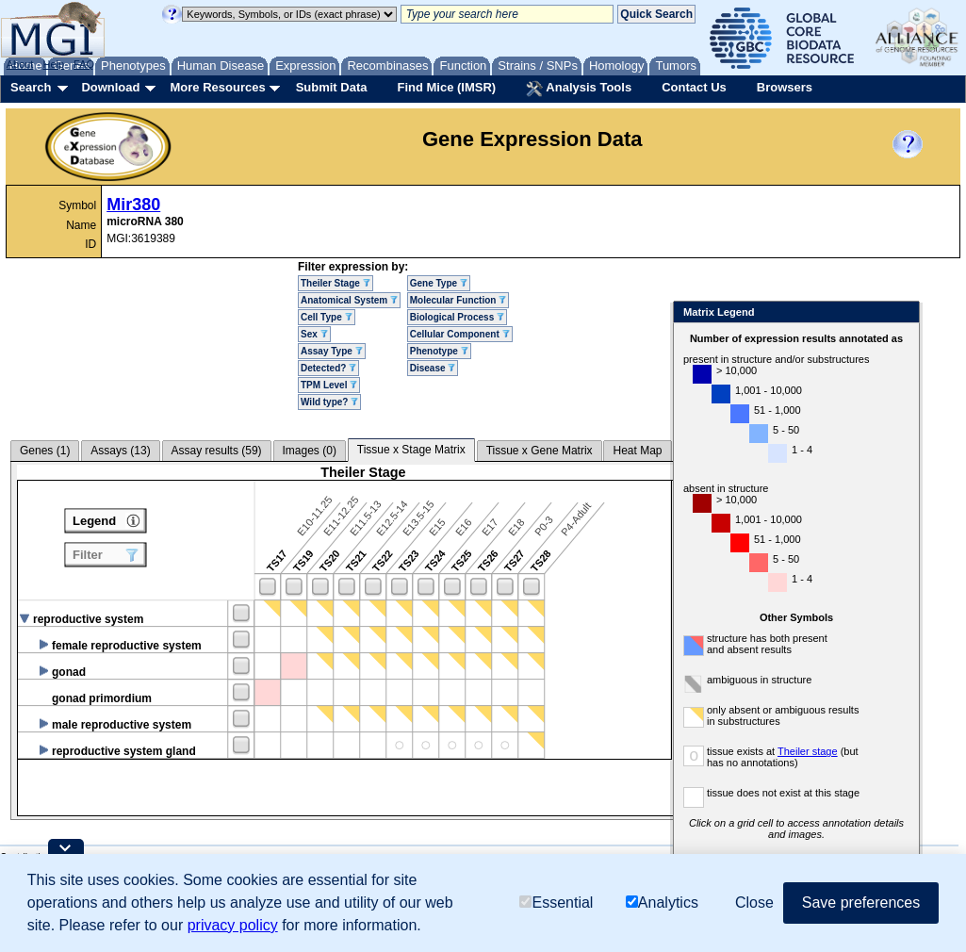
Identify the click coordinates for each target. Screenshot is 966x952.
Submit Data (332, 87)
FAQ (84, 64)
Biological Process (457, 317)
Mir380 (133, 204)
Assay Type (332, 351)
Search (30, 87)
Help (53, 64)
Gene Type (438, 283)
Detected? (328, 368)
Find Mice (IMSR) (446, 87)
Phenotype (439, 351)
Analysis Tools (578, 88)
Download (110, 87)
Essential (556, 903)
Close (901, 313)
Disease (433, 368)
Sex (314, 334)
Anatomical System (349, 300)
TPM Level (329, 385)
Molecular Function (458, 300)
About (20, 64)
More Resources (217, 87)
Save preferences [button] (861, 903)
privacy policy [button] (233, 925)
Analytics (662, 903)
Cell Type (326, 317)
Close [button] (754, 903)
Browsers (784, 87)
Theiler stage (808, 751)
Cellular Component (460, 334)
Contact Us (694, 87)
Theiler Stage (335, 283)
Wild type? (329, 402)
